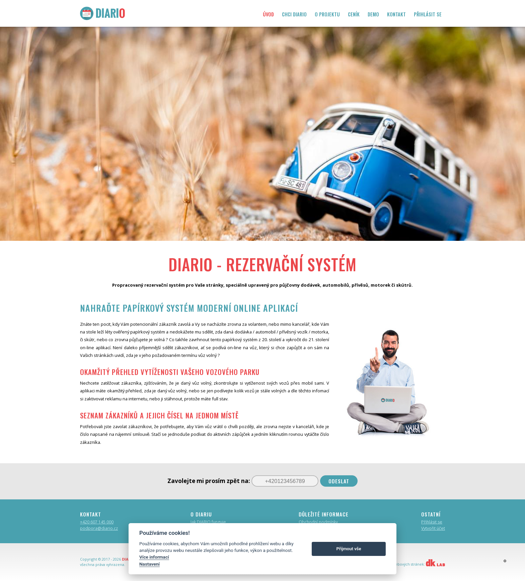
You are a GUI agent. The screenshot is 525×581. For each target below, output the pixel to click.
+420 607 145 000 (97, 522)
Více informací (154, 557)
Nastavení (149, 564)
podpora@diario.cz (99, 528)
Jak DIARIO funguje (208, 522)
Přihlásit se (431, 522)
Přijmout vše (348, 548)
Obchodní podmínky (318, 522)
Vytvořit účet (433, 528)
